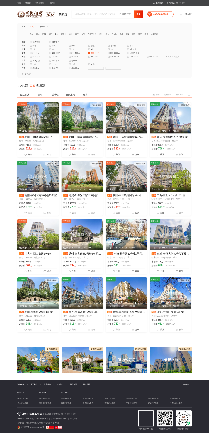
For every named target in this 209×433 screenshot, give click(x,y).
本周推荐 (38, 360)
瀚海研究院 (39, 3)
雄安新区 (154, 34)
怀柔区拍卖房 (153, 403)
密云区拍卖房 (110, 403)
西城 (37, 34)
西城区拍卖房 (66, 398)
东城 (31, 34)
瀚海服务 (20, 384)
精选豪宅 (82, 360)
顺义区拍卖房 (66, 403)
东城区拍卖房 (88, 398)
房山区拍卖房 (22, 403)
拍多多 (186, 384)
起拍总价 (156, 95)
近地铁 (55, 94)
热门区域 (20, 393)
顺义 (101, 34)
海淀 (50, 34)
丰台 (56, 34)
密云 (134, 34)
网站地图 (86, 384)
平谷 (121, 34)
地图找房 (126, 14)
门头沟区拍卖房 (176, 403)
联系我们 (47, 384)
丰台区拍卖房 (131, 398)
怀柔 (127, 34)
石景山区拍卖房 (45, 403)
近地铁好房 (126, 360)
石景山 (63, 34)
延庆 (140, 34)
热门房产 (64, 392)
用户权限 (73, 384)
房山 (107, 34)
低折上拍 (70, 94)
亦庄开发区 (92, 34)
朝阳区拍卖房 (22, 398)
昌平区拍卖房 (175, 398)
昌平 (77, 34)
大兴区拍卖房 (110, 398)
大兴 (83, 34)
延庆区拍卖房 (88, 403)
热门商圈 (42, 392)
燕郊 (146, 34)
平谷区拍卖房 (131, 403)
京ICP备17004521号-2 (59, 419)
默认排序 (25, 94)
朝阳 (44, 34)
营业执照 (73, 419)
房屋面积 (179, 95)
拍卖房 (28, 3)
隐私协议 (60, 384)
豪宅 (40, 94)
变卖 (85, 94)
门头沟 (114, 34)
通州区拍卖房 (153, 398)
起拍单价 (167, 95)
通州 (70, 34)
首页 (19, 3)
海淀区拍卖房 (44, 398)
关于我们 (33, 384)
